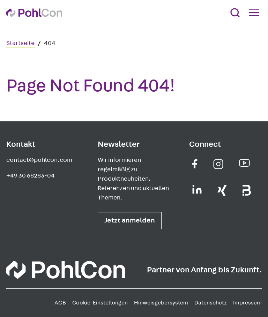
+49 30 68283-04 (30, 176)
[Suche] (235, 12)
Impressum (247, 302)
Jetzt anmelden (129, 220)
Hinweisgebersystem (161, 302)
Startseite (20, 43)
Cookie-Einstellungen (100, 302)
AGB (60, 302)
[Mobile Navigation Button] (255, 12)
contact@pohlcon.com (39, 160)
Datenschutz (210, 302)
